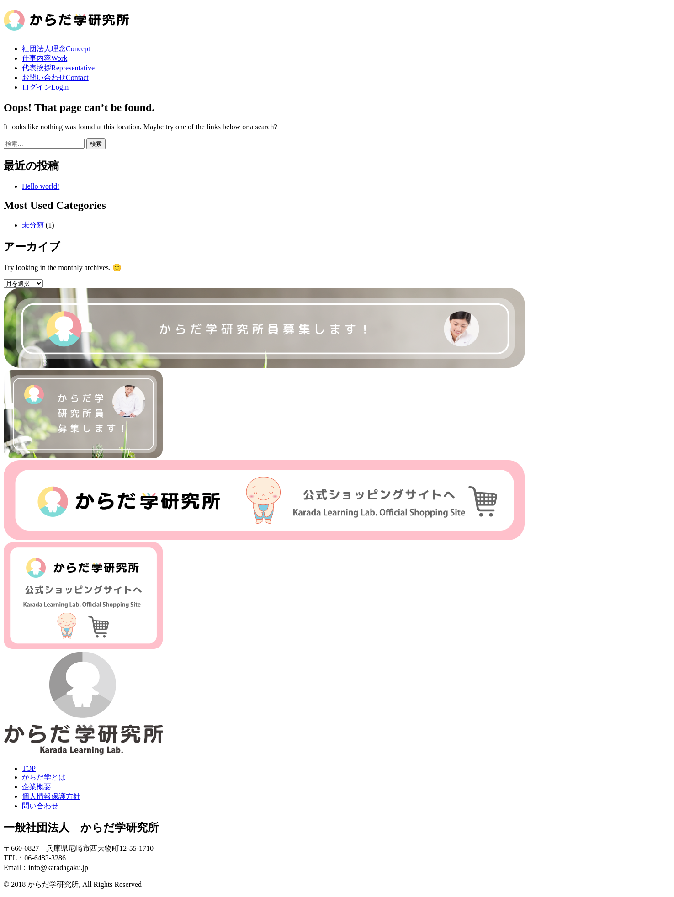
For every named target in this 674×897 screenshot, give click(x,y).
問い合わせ (40, 806)
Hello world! (40, 186)
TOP (29, 768)
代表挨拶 (58, 68)
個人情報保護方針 (51, 796)
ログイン (45, 87)
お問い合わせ (55, 77)
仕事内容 (44, 58)
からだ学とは (44, 777)
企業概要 (36, 787)
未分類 (33, 225)
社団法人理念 (56, 49)
